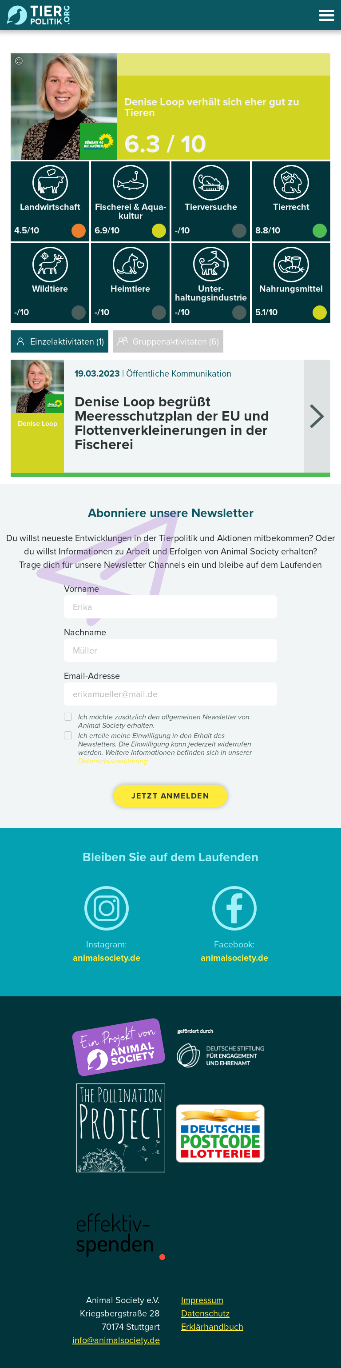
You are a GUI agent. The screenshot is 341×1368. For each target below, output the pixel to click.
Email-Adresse (92, 675)
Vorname (81, 588)
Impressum (202, 1300)
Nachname (85, 632)
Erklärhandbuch (212, 1326)
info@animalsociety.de (116, 1340)
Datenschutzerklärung (112, 761)
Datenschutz (205, 1313)
